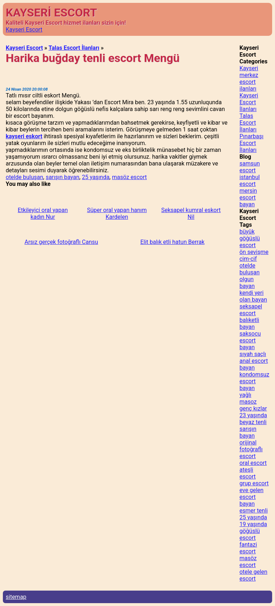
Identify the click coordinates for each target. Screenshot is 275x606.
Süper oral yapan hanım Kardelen (117, 213)
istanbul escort (250, 180)
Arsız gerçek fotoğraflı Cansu (61, 242)
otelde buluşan (24, 177)
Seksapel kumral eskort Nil (191, 213)
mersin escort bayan (248, 197)
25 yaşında (96, 177)
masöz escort (129, 177)
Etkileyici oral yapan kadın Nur (43, 213)
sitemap (16, 596)
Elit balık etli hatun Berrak (172, 242)
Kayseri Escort (24, 29)
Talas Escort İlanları (73, 47)
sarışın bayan (62, 177)
